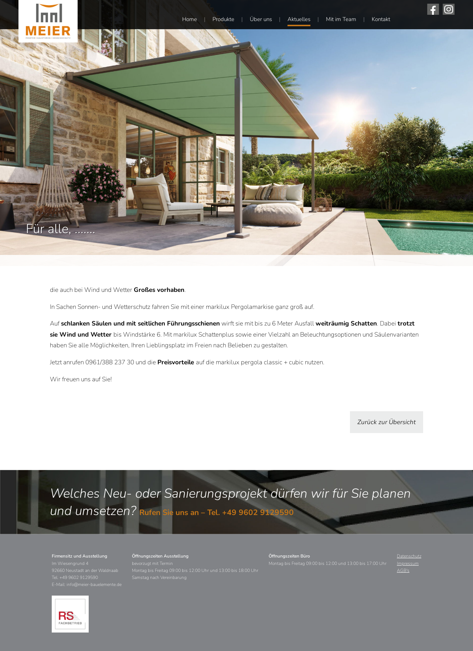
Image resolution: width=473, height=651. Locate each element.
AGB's (403, 570)
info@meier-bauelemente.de (94, 584)
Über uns (261, 19)
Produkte (223, 19)
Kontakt (381, 19)
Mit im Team (341, 19)
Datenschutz (409, 556)
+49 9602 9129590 (258, 512)
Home (189, 19)
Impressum (408, 563)
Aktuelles (298, 19)
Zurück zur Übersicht (386, 422)
